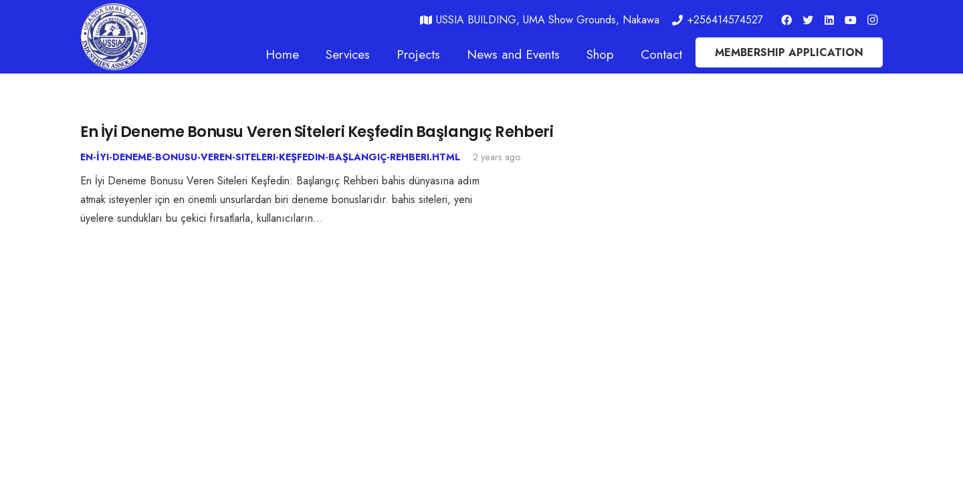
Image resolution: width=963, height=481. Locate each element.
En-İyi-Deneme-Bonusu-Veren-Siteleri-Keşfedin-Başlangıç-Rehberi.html (270, 157)
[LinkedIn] (829, 20)
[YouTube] (850, 20)
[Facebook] (786, 20)
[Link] (113, 36)
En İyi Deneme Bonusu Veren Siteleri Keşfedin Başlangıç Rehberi (316, 131)
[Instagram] (872, 20)
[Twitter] (808, 20)
